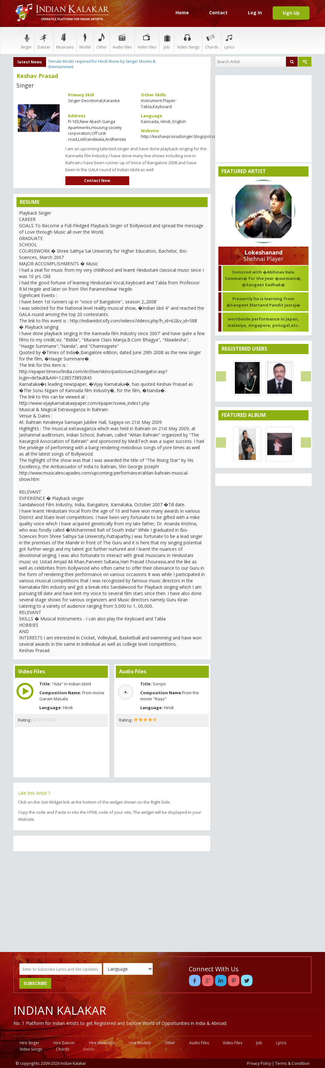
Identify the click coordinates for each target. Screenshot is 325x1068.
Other (101, 40)
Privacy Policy (259, 1063)
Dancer (43, 40)
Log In (255, 13)
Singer (26, 40)
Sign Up (291, 13)
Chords (211, 40)
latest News (29, 62)
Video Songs (188, 40)
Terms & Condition (292, 1063)
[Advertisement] (112, 902)
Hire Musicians (102, 1042)
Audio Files (199, 1042)
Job (166, 40)
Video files (146, 40)
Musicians (65, 40)
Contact (218, 13)
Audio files (122, 40)
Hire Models (140, 1042)
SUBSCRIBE (35, 983)
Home (182, 13)
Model (85, 40)
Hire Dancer (64, 1042)
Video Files (232, 1042)
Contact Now (97, 180)
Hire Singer (29, 1042)
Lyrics (229, 40)
